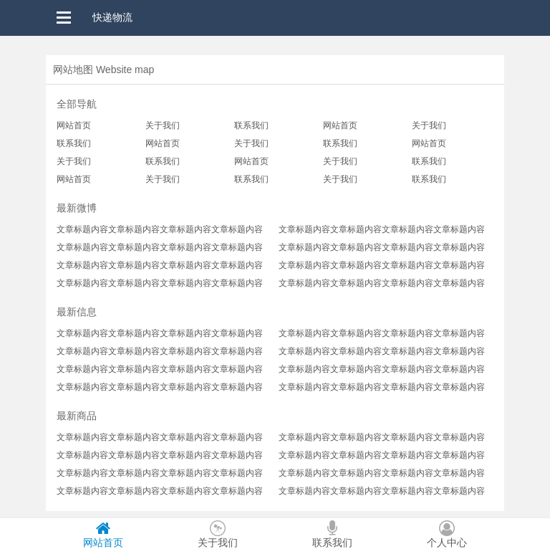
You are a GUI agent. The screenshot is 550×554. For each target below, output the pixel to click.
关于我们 (162, 125)
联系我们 (251, 125)
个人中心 (447, 534)
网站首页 (74, 125)
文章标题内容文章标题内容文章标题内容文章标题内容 (160, 229)
